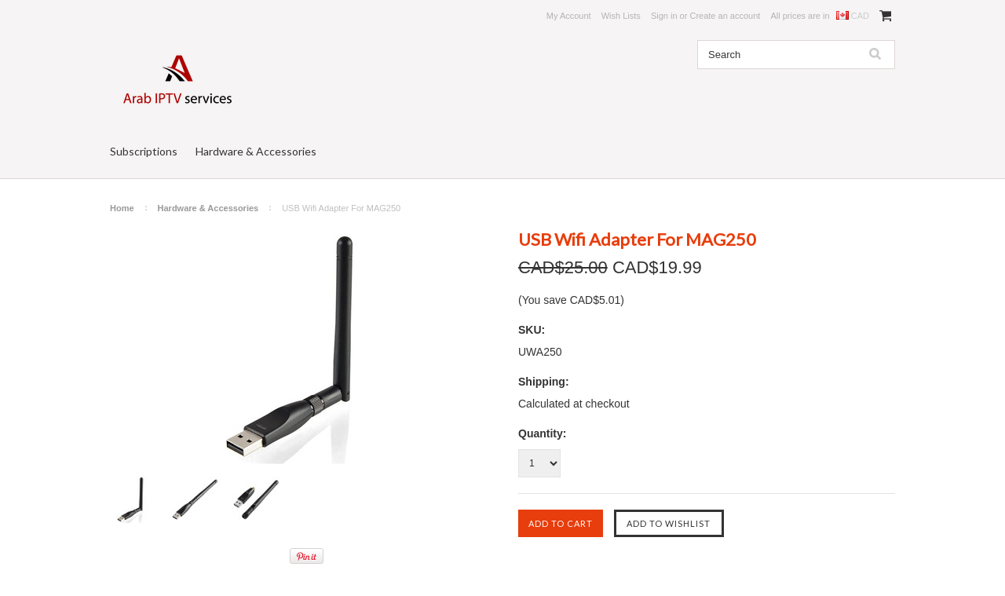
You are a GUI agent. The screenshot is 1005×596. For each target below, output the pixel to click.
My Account (568, 15)
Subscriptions (143, 151)
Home (122, 208)
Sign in (664, 15)
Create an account (724, 15)
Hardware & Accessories (256, 151)
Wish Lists (621, 15)
